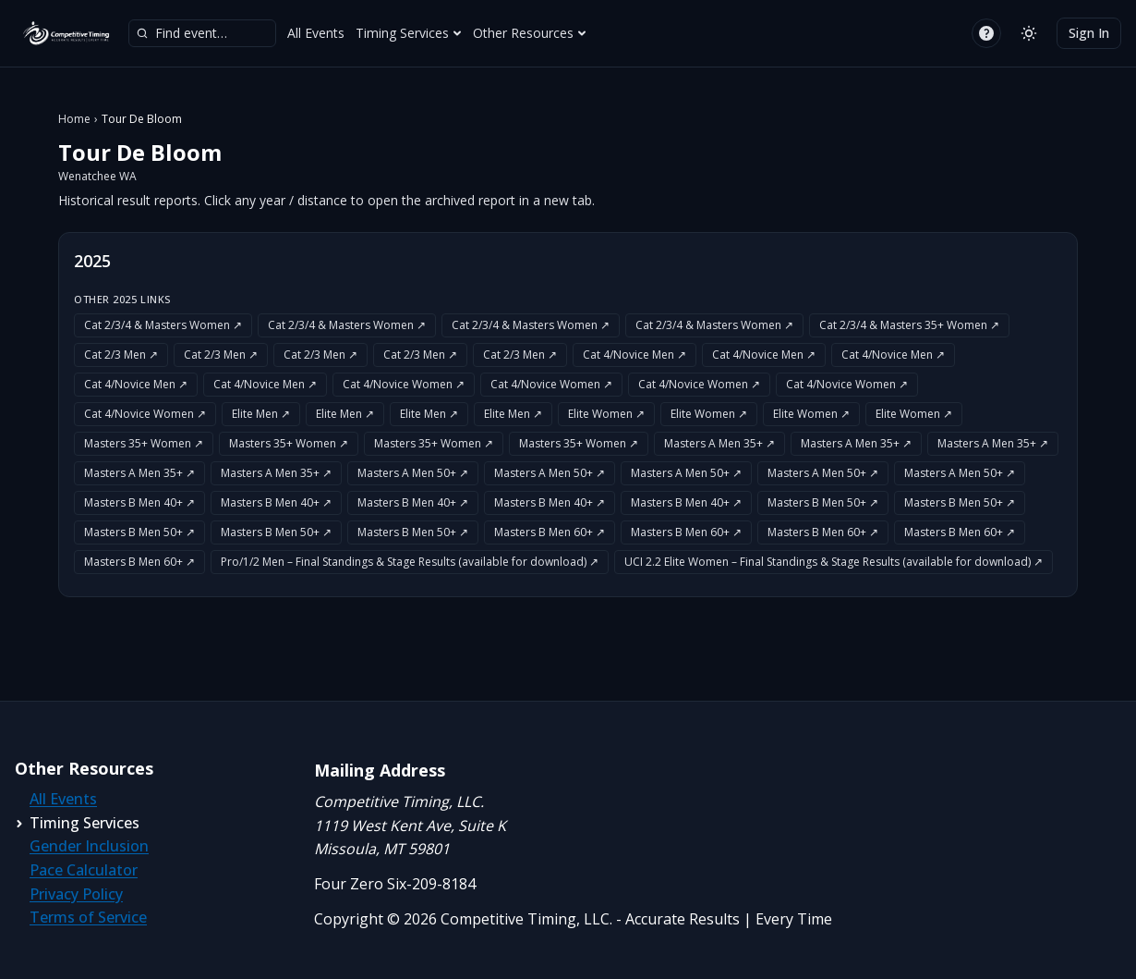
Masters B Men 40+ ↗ (139, 502)
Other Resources (529, 33)
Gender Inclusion (89, 846)
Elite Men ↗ (261, 414)
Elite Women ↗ (606, 414)
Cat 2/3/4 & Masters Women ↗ (163, 325)
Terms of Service (88, 917)
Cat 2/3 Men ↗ (121, 354)
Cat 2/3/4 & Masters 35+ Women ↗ (909, 325)
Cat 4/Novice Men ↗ (634, 354)
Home (74, 119)
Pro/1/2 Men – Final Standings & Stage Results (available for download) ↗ (409, 561)
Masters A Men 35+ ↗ (719, 443)
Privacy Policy (76, 894)
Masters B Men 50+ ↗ (822, 502)
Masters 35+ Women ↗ (143, 443)
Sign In (1089, 33)
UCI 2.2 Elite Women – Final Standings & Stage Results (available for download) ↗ (833, 561)
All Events (315, 33)
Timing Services (409, 33)
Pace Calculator (84, 870)
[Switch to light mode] (1028, 33)
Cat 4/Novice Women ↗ (404, 384)
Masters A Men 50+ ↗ (412, 473)
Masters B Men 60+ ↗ (549, 532)
